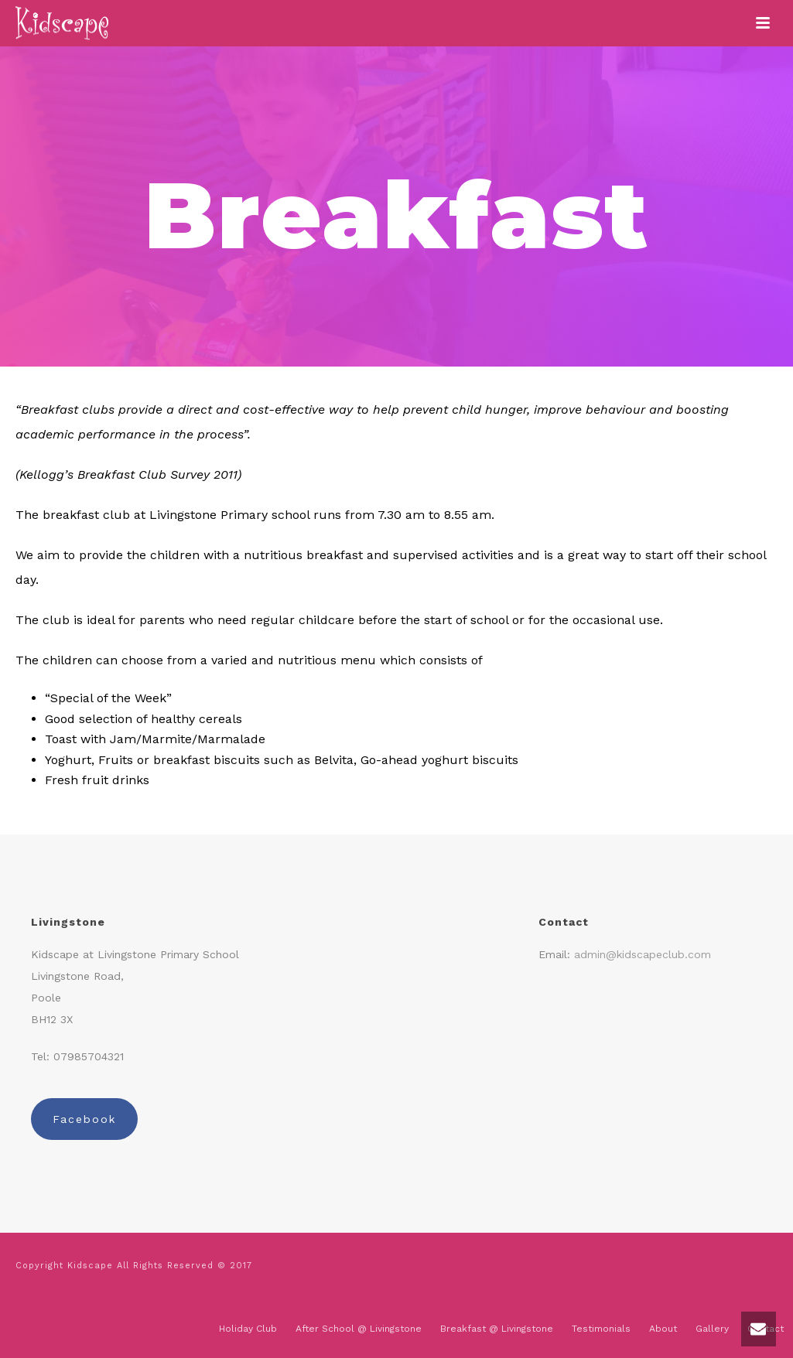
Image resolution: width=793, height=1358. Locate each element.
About (663, 1328)
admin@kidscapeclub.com (642, 954)
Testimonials (601, 1328)
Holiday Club (248, 1328)
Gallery (712, 1328)
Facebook (84, 1119)
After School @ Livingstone (359, 1328)
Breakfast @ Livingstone (496, 1328)
